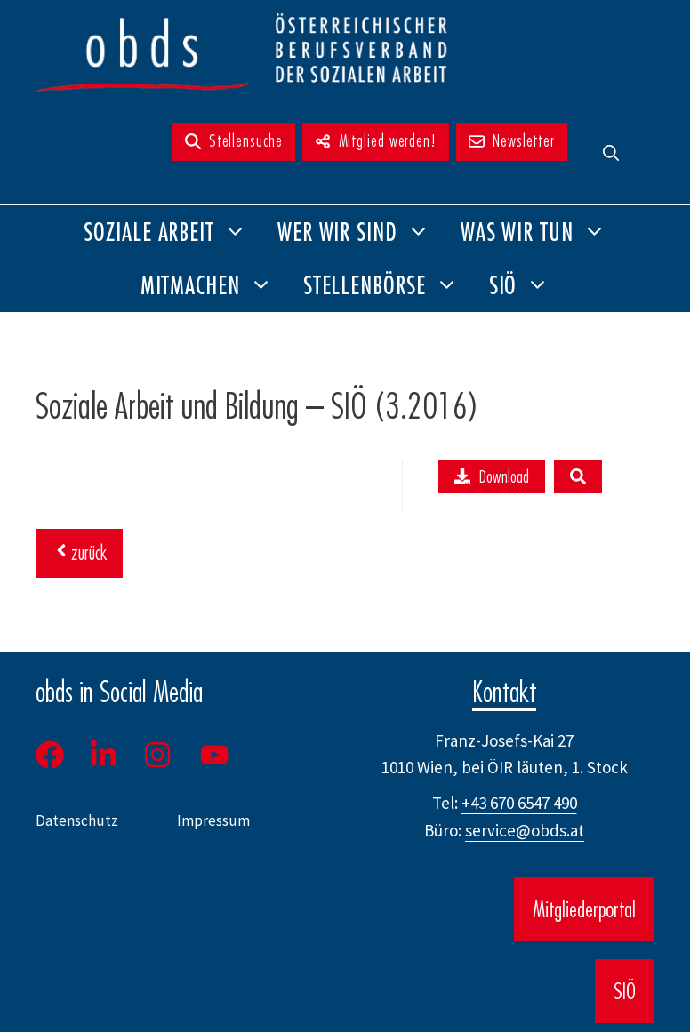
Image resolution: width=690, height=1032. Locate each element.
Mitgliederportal (584, 909)
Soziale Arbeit (173, 232)
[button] (610, 153)
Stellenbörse (388, 285)
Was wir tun (541, 232)
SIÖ (527, 285)
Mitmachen (214, 285)
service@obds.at (524, 830)
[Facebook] (56, 754)
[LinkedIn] (103, 754)
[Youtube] (216, 754)
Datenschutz (77, 820)
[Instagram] (159, 754)
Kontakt (504, 691)
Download (491, 476)
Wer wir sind (361, 232)
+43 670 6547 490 (519, 802)
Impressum (213, 820)
